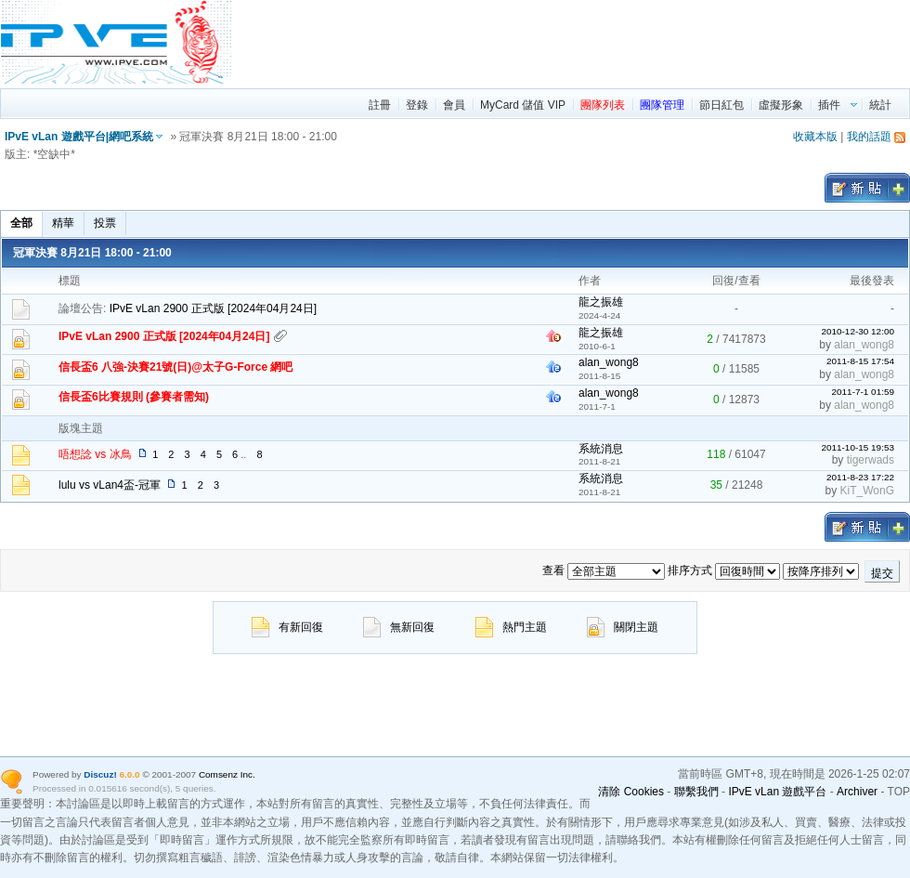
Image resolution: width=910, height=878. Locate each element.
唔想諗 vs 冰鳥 (95, 454)
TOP (899, 791)
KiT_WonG (867, 490)
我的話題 (869, 136)
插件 (829, 104)
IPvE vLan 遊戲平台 (777, 791)
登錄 (417, 104)
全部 (21, 222)
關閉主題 (622, 627)
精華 (63, 222)
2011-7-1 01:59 (862, 392)
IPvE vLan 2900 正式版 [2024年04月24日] (213, 308)
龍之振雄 (600, 301)
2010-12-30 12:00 (857, 331)
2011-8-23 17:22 (860, 477)
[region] (572, 42)
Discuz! (100, 774)
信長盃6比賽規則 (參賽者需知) (133, 396)
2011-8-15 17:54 (860, 361)
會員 (454, 104)
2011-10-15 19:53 (857, 447)
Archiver (857, 791)
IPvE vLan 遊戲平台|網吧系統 (79, 136)
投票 (105, 222)
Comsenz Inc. (227, 774)
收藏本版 (815, 136)
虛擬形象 (781, 104)
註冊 (380, 104)
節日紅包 (721, 104)
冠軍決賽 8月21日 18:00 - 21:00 (92, 252)
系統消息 (600, 448)
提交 (882, 573)
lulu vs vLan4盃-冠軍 (109, 484)
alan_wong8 (864, 344)
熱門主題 (511, 627)
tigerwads (870, 459)
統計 (880, 104)
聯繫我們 (696, 791)
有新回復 (287, 627)
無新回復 (399, 627)
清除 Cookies (631, 791)
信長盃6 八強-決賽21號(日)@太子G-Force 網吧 (175, 366)
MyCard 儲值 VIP (523, 104)
